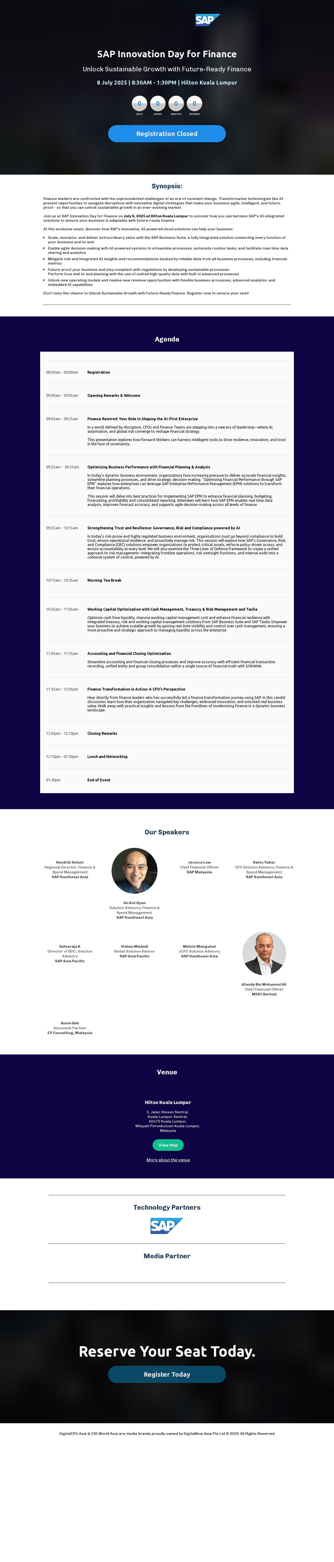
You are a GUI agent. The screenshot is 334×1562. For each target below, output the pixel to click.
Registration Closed (167, 133)
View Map (168, 1145)
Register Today (167, 1374)
